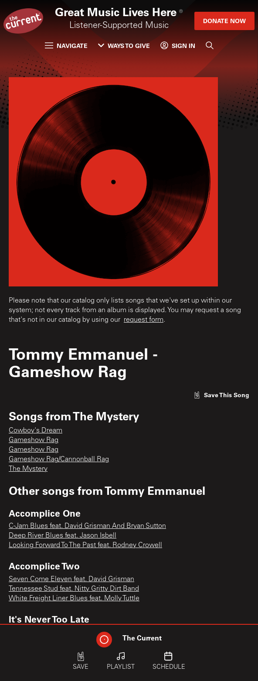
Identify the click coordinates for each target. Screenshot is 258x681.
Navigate (66, 45)
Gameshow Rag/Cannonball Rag (59, 459)
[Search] (209, 45)
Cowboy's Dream (35, 430)
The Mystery (28, 469)
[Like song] (221, 394)
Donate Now (224, 21)
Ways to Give (124, 45)
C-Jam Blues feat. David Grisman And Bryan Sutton (87, 526)
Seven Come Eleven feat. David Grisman (71, 579)
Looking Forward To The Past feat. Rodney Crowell (85, 545)
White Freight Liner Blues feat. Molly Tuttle (74, 598)
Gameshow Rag (33, 440)
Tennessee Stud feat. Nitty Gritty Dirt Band (74, 589)
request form (143, 320)
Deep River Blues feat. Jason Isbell (62, 535)
